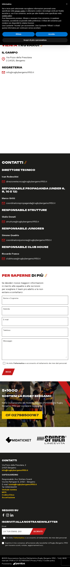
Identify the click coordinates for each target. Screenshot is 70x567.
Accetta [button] (51, 34)
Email (4, 526)
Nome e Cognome (10, 298)
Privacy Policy (36, 561)
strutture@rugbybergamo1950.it (22, 221)
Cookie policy (49, 561)
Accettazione (8, 497)
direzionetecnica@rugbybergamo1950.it (26, 181)
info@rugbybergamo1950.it (20, 72)
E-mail (5, 320)
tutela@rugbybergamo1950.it (22, 484)
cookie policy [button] (7, 16)
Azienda (6, 309)
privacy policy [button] (20, 11)
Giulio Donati (9, 216)
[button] (67, 4)
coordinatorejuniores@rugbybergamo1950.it (29, 240)
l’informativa (18, 363)
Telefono (6, 330)
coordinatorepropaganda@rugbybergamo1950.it (30, 203)
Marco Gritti (8, 198)
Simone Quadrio (10, 235)
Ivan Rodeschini (10, 176)
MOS (4, 492)
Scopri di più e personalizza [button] (34, 40)
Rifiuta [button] (18, 34)
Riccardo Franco (10, 253)
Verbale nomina (9, 489)
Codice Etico (8, 495)
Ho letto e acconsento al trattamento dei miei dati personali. (36, 363)
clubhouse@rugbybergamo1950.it (23, 258)
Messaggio (7, 341)
